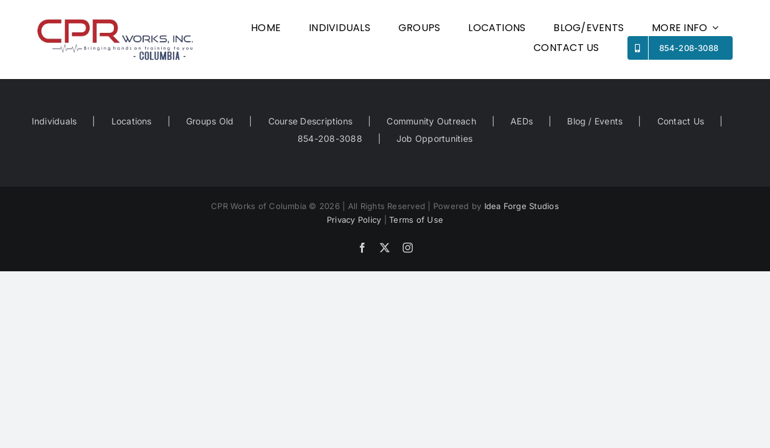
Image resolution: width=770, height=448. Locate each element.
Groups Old (209, 121)
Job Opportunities (434, 138)
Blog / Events (594, 121)
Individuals (54, 121)
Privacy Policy (354, 220)
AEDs (521, 121)
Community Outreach (431, 121)
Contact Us (680, 121)
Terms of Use (416, 220)
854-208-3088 (330, 138)
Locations (131, 121)
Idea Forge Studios (521, 206)
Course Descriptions (310, 121)
